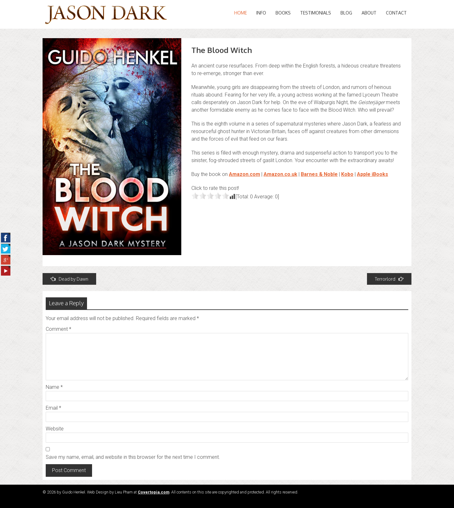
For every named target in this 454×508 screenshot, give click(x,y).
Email (53, 408)
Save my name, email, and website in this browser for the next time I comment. (133, 457)
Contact (396, 12)
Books (283, 12)
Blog (346, 12)
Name (54, 387)
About (369, 12)
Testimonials (315, 12)
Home (240, 12)
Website (55, 429)
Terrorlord (389, 279)
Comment (58, 329)
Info (261, 12)
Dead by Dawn (69, 279)
